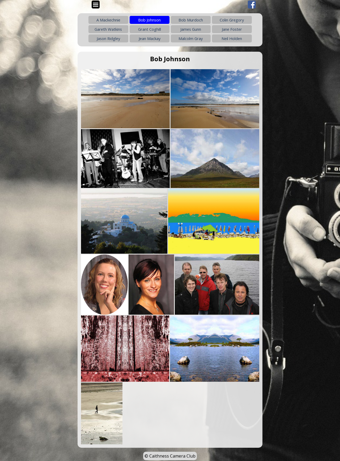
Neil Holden (232, 38)
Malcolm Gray (190, 38)
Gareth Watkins (108, 29)
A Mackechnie (108, 20)
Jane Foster (232, 29)
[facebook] (252, 4)
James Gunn (190, 29)
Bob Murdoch (190, 20)
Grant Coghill (149, 29)
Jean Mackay (149, 38)
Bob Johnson (149, 20)
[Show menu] (96, 4)
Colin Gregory (232, 20)
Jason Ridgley (108, 38)
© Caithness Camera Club (170, 456)
